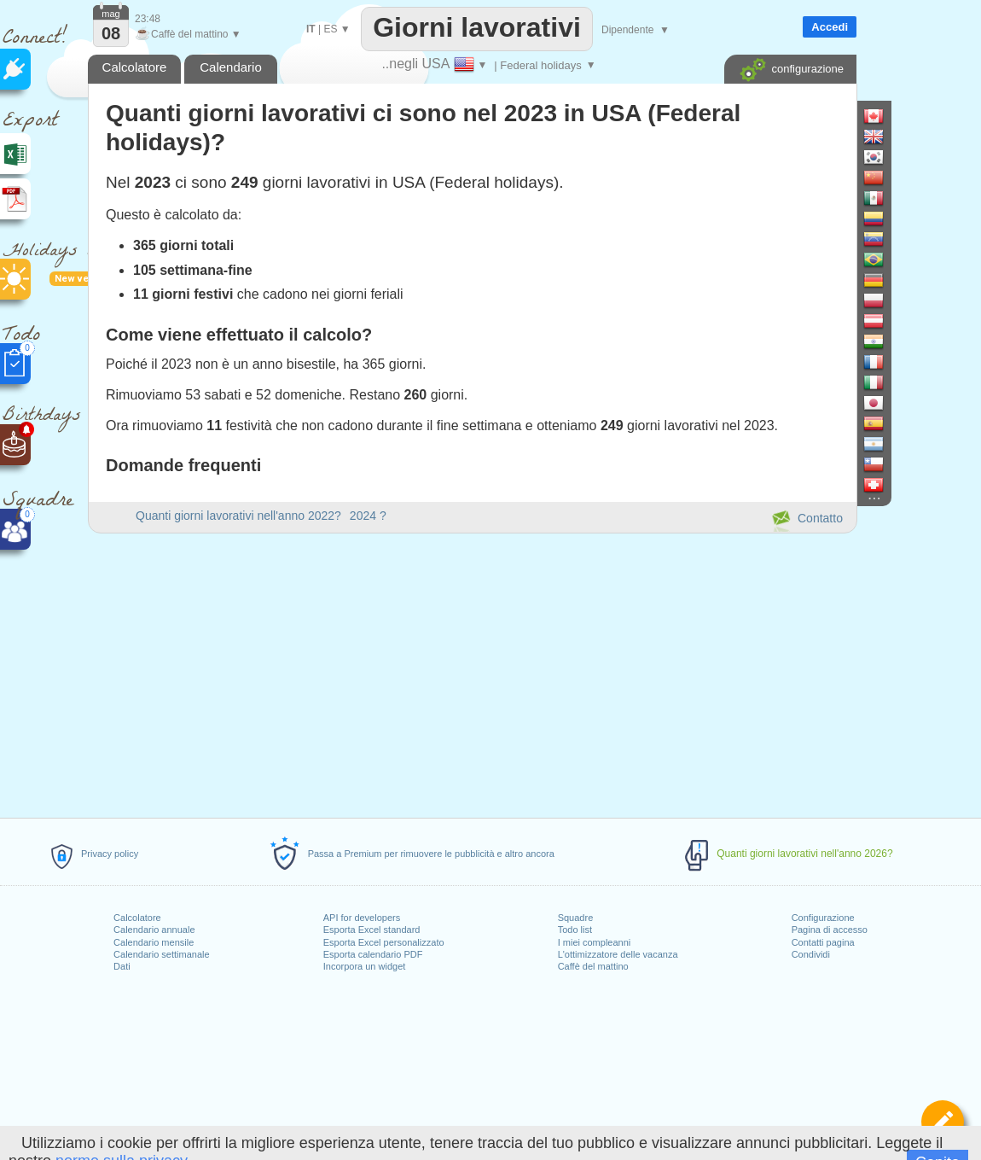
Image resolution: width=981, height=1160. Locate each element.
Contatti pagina (823, 942)
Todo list (575, 929)
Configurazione (823, 917)
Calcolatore (137, 917)
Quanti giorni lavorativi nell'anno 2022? (238, 515)
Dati (122, 966)
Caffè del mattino (593, 966)
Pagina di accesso (830, 929)
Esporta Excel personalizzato (383, 942)
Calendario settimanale (161, 954)
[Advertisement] (472, 672)
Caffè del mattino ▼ (188, 34)
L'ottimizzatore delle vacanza (618, 954)
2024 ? (368, 515)
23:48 (147, 19)
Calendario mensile (153, 942)
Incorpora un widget (364, 966)
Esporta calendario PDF (373, 954)
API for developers (362, 917)
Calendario (231, 67)
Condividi (811, 954)
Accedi (829, 26)
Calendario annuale (153, 929)
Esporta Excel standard (372, 929)
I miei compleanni (594, 942)
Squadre (576, 917)
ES (330, 29)
